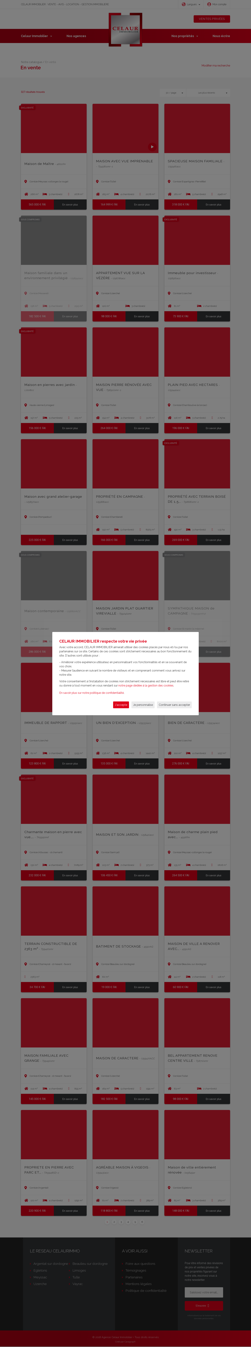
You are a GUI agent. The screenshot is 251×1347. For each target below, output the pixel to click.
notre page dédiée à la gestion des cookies (145, 685)
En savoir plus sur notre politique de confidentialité (91, 692)
